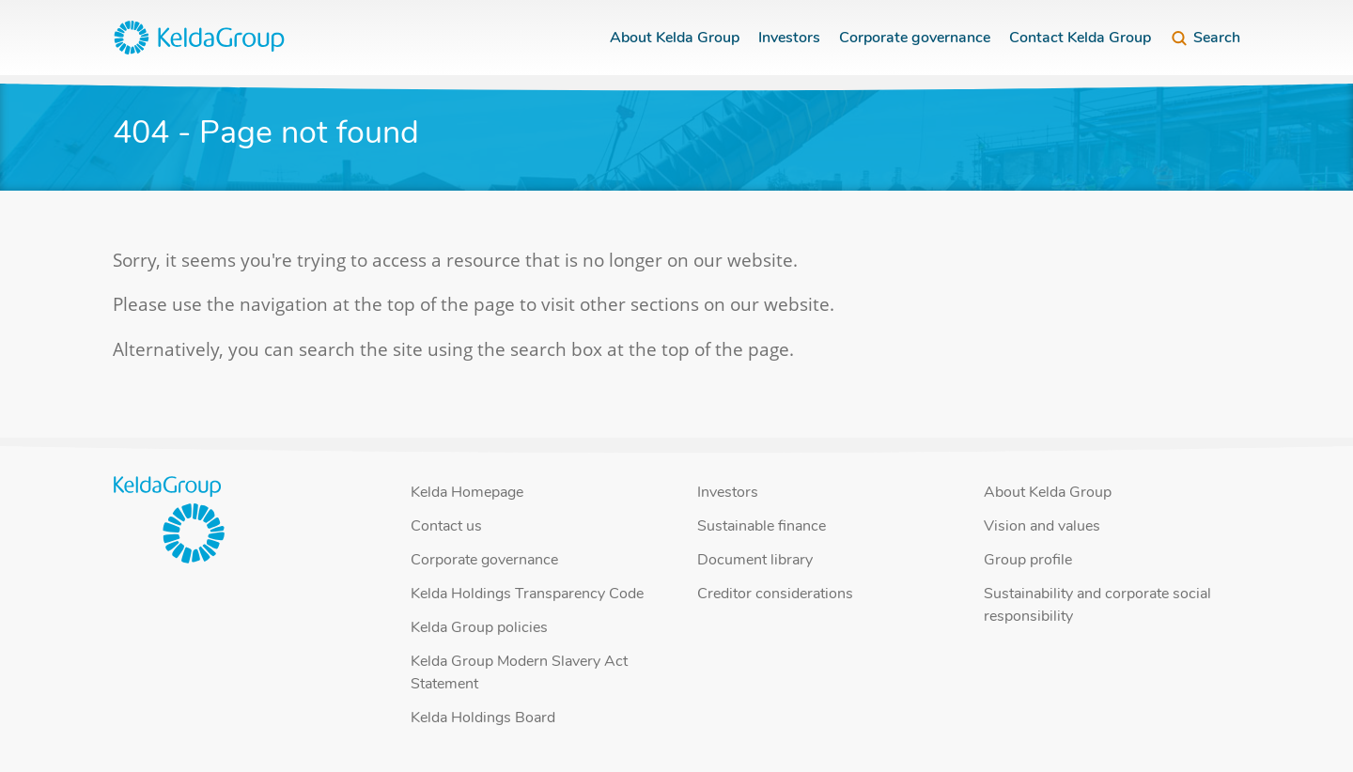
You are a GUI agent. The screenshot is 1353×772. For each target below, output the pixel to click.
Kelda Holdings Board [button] (483, 717)
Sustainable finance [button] (761, 526)
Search (1205, 37)
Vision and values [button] (1042, 526)
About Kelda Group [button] (674, 37)
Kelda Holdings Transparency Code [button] (527, 593)
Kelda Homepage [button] (467, 492)
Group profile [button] (1028, 559)
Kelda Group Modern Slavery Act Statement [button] (519, 672)
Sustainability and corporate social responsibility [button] (1097, 604)
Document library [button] (755, 559)
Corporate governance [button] (914, 37)
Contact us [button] (446, 526)
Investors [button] (789, 37)
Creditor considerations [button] (775, 593)
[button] (199, 37)
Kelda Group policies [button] (479, 627)
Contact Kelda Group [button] (1080, 37)
